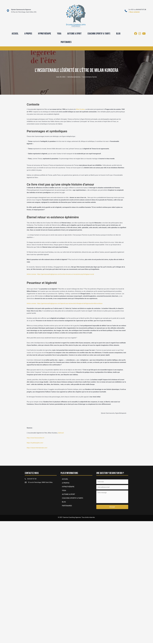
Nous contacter (135, 12)
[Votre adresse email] (112, 487)
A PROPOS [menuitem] (28, 33)
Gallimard (61, 433)
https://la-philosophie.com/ (35, 443)
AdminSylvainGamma (74, 77)
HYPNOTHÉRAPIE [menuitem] (44, 33)
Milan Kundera (80, 109)
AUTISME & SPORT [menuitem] (74, 33)
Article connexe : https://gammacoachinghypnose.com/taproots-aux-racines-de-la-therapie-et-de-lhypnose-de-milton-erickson (67, 303)
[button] (112, 507)
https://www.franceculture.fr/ (36, 438)
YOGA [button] (59, 33)
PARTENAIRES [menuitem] (66, 42)
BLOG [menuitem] (118, 33)
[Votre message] (112, 497)
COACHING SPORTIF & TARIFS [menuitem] (99, 33)
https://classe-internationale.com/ (38, 448)
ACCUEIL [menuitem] (15, 33)
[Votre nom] (112, 481)
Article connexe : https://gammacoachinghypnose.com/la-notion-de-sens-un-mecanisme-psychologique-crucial (63, 274)
